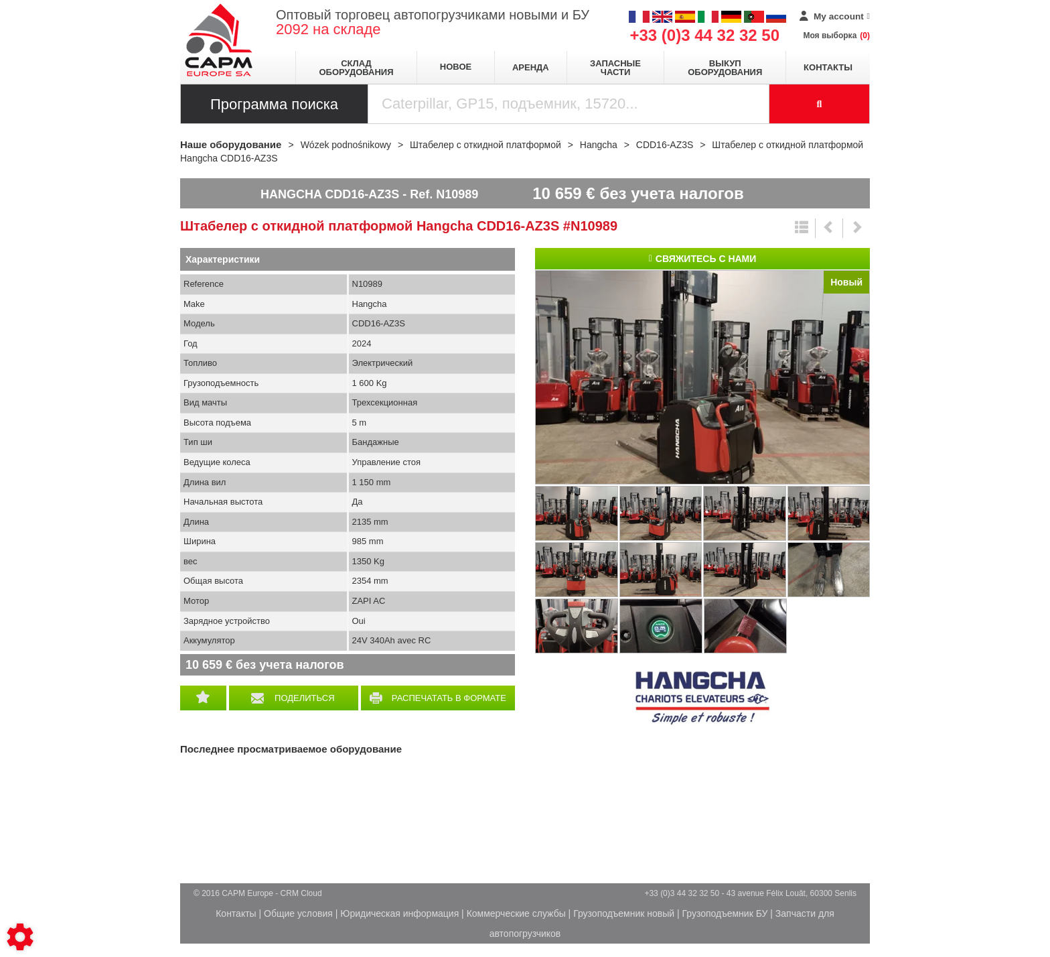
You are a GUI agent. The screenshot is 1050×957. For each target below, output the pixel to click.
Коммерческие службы (516, 913)
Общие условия (298, 913)
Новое (455, 67)
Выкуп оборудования (725, 67)
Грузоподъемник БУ (725, 913)
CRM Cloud (301, 893)
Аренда (530, 67)
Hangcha (702, 698)
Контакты (828, 67)
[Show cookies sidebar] (20, 936)
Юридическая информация (399, 913)
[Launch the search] (819, 104)
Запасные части (615, 67)
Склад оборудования (356, 67)
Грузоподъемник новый (623, 913)
